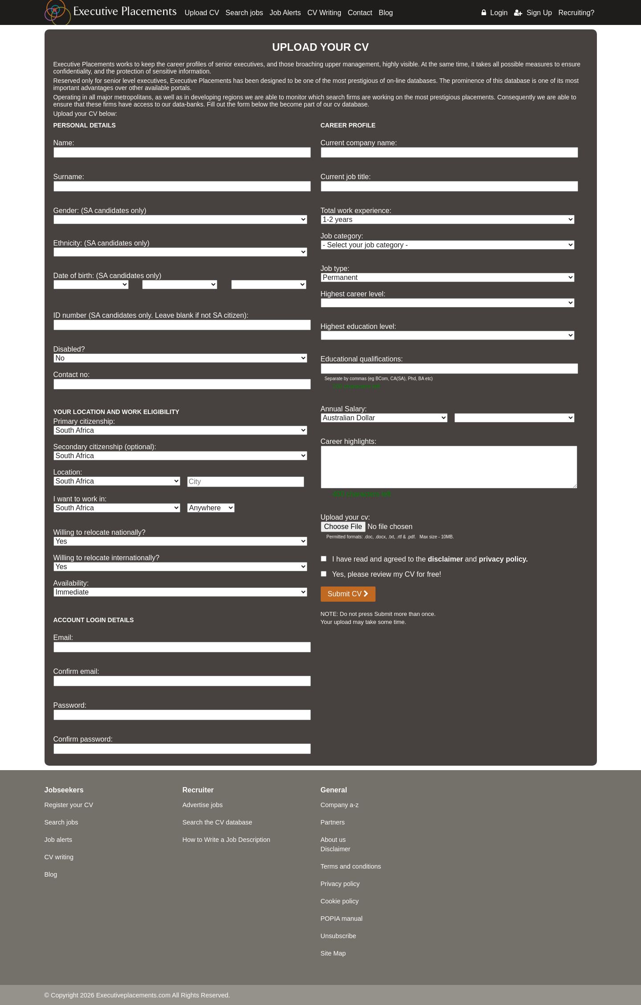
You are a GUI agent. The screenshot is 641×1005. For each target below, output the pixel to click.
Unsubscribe (338, 935)
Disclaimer (336, 849)
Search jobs (244, 12)
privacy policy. (503, 559)
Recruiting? (577, 12)
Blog (386, 12)
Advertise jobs (203, 804)
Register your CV (69, 804)
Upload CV (202, 12)
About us (333, 839)
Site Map (333, 953)
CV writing (59, 857)
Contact (360, 12)
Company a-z (340, 804)
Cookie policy (340, 901)
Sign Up (533, 12)
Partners (333, 822)
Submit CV (348, 594)
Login (495, 12)
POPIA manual (342, 918)
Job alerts (58, 839)
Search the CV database (218, 822)
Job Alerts (285, 12)
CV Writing (324, 12)
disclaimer (445, 559)
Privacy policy (340, 883)
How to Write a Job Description (226, 839)
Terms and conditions (351, 866)
